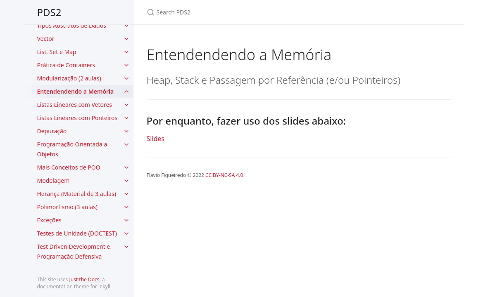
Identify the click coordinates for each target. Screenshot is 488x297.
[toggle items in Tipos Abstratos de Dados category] (126, 25)
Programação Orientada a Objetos (72, 149)
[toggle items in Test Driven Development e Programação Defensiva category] (126, 246)
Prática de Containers (66, 65)
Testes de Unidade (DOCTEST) (77, 233)
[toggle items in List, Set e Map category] (126, 52)
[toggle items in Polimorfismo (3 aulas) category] (126, 207)
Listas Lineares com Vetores (74, 104)
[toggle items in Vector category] (126, 38)
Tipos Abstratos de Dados (71, 25)
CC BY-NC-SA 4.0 (224, 175)
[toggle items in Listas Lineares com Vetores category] (126, 104)
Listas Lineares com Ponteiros (77, 118)
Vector (46, 38)
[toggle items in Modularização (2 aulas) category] (126, 78)
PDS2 (49, 12)
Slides (156, 138)
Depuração (52, 131)
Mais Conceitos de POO (68, 167)
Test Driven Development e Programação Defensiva (73, 251)
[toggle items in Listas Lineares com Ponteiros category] (126, 118)
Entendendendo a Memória (75, 91)
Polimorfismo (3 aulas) (67, 207)
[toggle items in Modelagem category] (126, 180)
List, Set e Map (56, 52)
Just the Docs (84, 279)
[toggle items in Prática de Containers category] (126, 65)
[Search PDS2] (244, 12)
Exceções (49, 220)
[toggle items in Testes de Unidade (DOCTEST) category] (126, 233)
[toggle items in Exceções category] (126, 220)
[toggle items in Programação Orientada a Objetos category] (126, 144)
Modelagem (53, 180)
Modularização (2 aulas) (69, 78)
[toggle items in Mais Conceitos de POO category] (126, 167)
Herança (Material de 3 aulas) (76, 194)
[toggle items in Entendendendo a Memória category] (126, 91)
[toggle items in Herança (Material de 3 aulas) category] (126, 193)
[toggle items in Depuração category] (126, 131)
